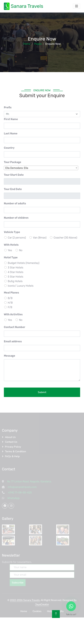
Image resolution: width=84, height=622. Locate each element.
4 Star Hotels (15, 272)
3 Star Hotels (15, 267)
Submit (42, 392)
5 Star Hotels (15, 276)
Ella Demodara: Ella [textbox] (16, 168)
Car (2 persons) (17, 237)
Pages (38, 43)
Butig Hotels (15, 281)
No (20, 250)
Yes (10, 250)
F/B (10, 307)
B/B (10, 298)
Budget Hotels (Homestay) (23, 263)
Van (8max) (40, 237)
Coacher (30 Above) (65, 237)
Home (27, 43)
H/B (10, 302)
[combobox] (41, 168)
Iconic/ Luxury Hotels (20, 285)
